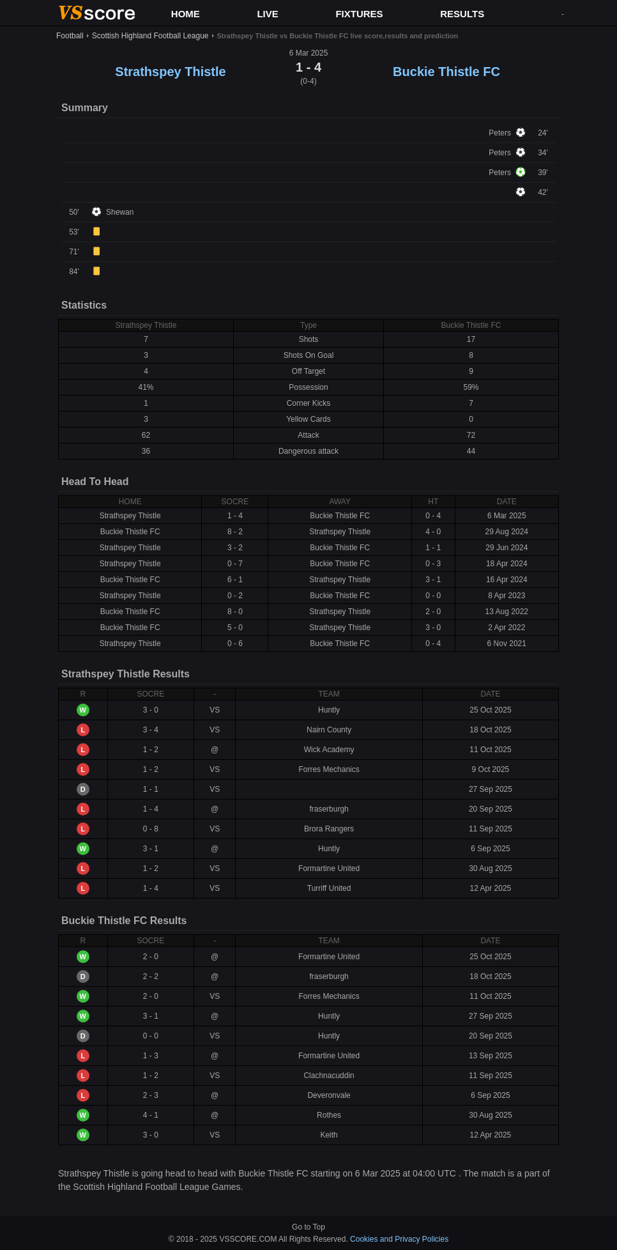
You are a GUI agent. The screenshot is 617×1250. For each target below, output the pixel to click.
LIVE (267, 13)
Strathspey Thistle (170, 72)
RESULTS (462, 13)
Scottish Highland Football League (150, 35)
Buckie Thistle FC (446, 72)
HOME (185, 13)
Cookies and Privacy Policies (399, 1239)
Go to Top (308, 1227)
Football (70, 35)
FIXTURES (359, 13)
